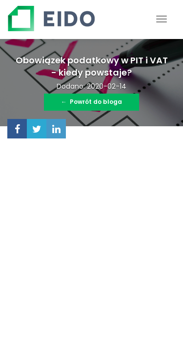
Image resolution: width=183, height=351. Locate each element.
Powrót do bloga (91, 102)
